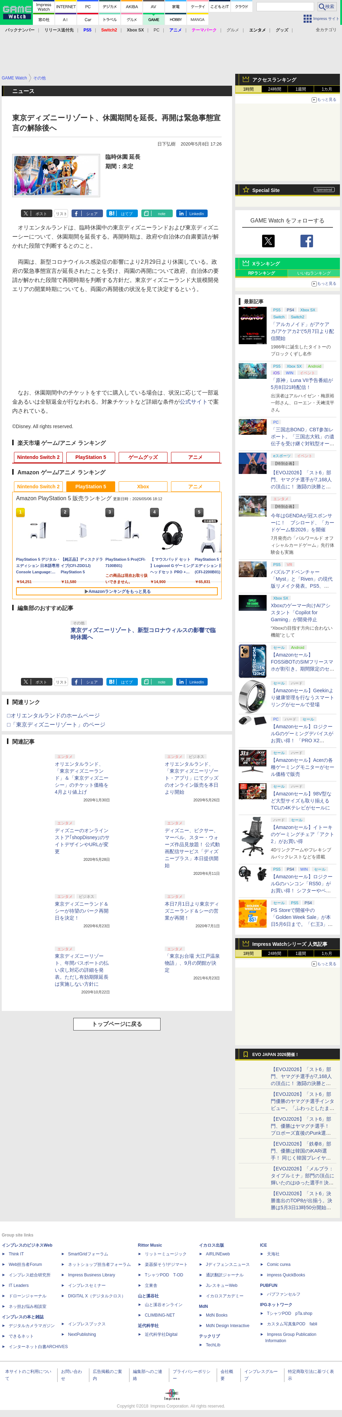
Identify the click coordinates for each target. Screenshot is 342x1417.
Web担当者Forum (25, 1264)
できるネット (21, 1336)
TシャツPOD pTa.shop (289, 1313)
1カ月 (327, 89)
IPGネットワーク (276, 1304)
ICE (263, 1245)
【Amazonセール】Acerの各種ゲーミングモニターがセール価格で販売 (302, 767)
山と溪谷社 (148, 1296)
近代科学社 (148, 1325)
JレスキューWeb (221, 1285)
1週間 (301, 89)
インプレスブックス (87, 1324)
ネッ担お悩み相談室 (27, 1306)
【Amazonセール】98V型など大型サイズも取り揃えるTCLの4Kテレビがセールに (301, 800)
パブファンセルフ (283, 1294)
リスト (61, 214)
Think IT (16, 1254)
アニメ (195, 457)
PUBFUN (268, 1285)
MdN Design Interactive (228, 1325)
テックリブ (209, 1336)
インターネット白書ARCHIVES (38, 1346)
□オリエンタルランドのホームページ (53, 715)
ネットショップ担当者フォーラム (99, 1264)
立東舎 (151, 1285)
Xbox (143, 486)
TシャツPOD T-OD (164, 1275)
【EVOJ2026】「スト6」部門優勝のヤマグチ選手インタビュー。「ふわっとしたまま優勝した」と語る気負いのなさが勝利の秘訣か (302, 1108)
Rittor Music (150, 1245)
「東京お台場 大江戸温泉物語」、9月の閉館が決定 (192, 963)
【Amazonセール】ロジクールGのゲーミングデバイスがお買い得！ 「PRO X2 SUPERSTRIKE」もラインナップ (303, 740)
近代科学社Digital (161, 1334)
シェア (92, 214)
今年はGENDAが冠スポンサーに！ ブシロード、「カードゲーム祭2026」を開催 (302, 522)
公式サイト (194, 402)
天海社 (273, 1254)
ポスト (41, 214)
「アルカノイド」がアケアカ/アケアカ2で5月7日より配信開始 (302, 331)
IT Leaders (19, 1285)
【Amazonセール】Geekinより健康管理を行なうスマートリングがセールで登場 (302, 697)
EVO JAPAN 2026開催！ (275, 1054)
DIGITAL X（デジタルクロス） (97, 1296)
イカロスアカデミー (225, 1296)
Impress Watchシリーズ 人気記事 (289, 944)
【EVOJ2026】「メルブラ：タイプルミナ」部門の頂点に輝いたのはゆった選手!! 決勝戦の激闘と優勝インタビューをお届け (302, 1182)
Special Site (266, 190)
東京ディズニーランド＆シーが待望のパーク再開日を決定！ (82, 911)
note (161, 214)
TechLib (213, 1344)
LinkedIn (196, 214)
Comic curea (278, 1264)
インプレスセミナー (87, 1285)
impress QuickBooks (286, 1275)
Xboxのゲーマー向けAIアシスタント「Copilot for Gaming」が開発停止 (300, 612)
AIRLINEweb (218, 1254)
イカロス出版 (211, 1245)
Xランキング (266, 264)
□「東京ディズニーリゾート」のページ (56, 725)
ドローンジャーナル (27, 1296)
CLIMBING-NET (160, 1315)
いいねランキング (314, 273)
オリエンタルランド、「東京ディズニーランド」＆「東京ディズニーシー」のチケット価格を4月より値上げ (82, 778)
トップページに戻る (117, 1024)
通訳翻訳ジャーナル (225, 1275)
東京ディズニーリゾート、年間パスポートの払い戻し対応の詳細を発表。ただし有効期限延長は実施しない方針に (82, 970)
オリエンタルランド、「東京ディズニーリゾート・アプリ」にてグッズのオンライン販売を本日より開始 (191, 778)
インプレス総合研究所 (30, 1275)
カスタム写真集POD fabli (292, 1324)
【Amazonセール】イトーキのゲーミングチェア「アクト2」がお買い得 (302, 834)
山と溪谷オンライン (164, 1304)
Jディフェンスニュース (228, 1264)
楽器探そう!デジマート (166, 1264)
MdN (203, 1306)
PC (156, 30)
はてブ (127, 214)
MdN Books (217, 1315)
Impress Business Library (91, 1275)
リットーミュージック (166, 1254)
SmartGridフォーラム (88, 1254)
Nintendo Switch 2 (38, 457)
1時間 (248, 89)
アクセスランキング (274, 80)
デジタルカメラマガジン (32, 1325)
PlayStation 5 (90, 457)
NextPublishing (82, 1334)
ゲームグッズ (143, 457)
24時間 (274, 89)
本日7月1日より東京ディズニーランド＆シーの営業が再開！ (192, 911)
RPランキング (261, 273)
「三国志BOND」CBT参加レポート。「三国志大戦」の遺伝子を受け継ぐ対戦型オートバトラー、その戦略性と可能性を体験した (302, 443)
